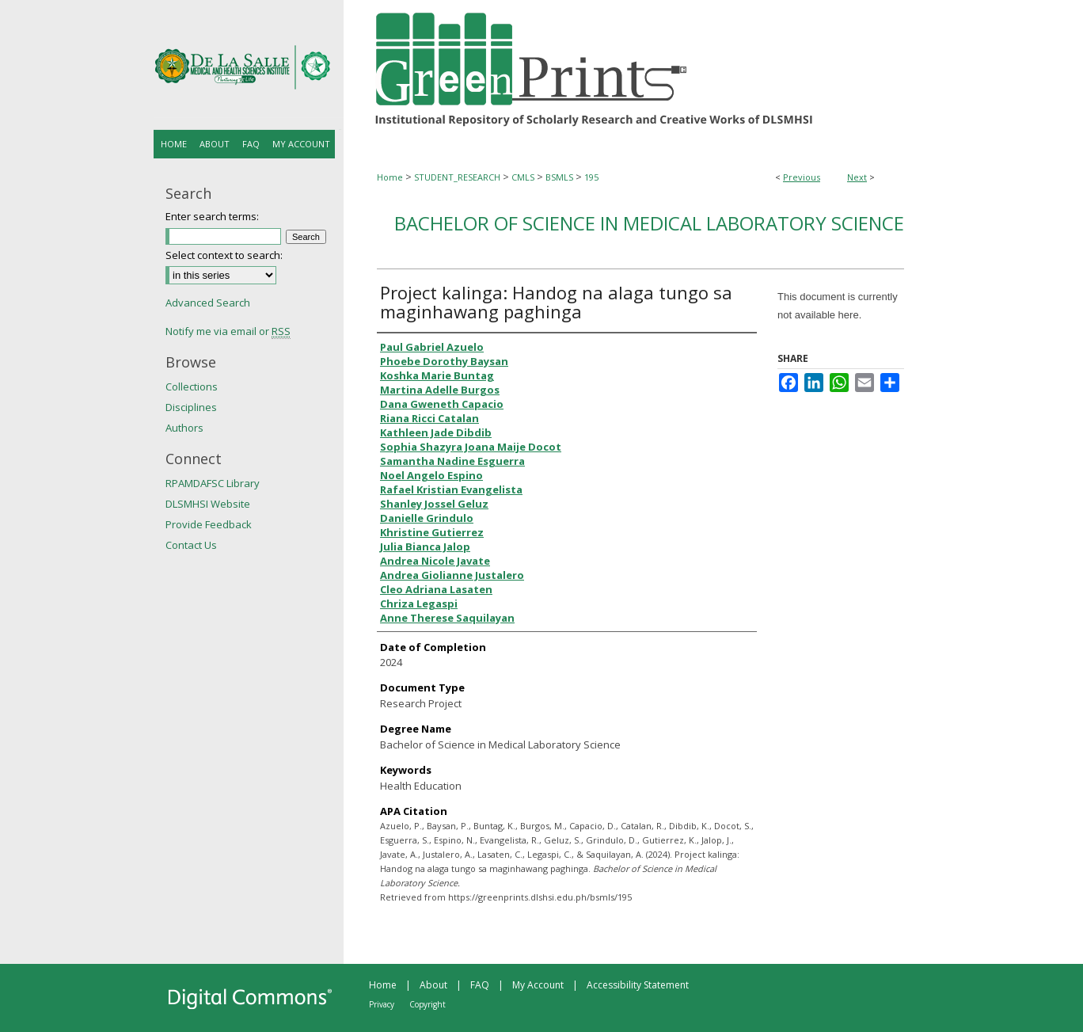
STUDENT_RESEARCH (457, 177)
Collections (191, 386)
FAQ (479, 985)
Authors (184, 428)
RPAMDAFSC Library (212, 483)
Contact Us (191, 545)
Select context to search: (224, 255)
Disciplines (191, 407)
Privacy (381, 1004)
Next (857, 177)
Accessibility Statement (638, 985)
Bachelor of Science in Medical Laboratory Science (649, 223)
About (433, 985)
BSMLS (559, 177)
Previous (801, 177)
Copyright (427, 1004)
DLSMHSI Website (207, 504)
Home (390, 177)
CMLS (522, 177)
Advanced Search (207, 302)
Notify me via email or (228, 331)
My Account (538, 985)
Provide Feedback (208, 524)
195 (591, 177)
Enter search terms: (212, 216)
